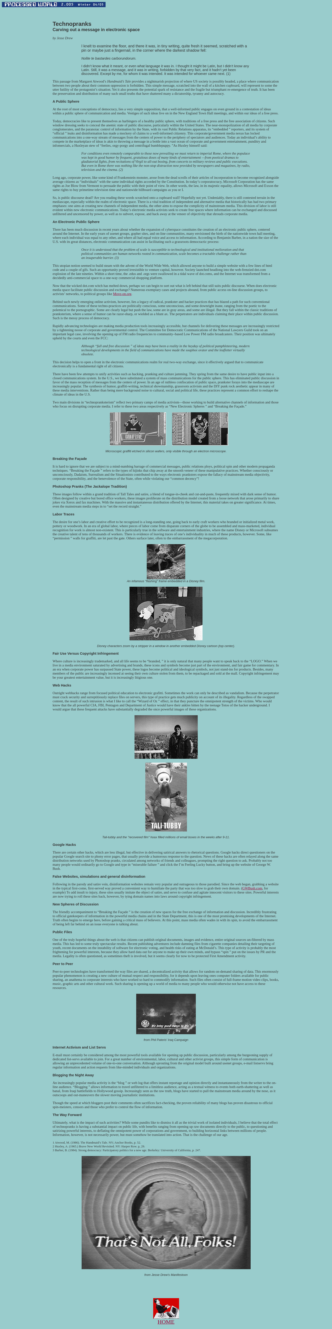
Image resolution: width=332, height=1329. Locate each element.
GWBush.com (252, 888)
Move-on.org (122, 294)
